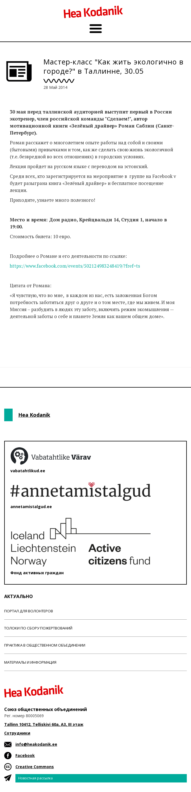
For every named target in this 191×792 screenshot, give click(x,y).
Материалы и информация (30, 662)
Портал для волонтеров (28, 610)
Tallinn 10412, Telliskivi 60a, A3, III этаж (43, 724)
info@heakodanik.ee (36, 744)
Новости (19, 338)
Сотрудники (17, 733)
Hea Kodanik (34, 414)
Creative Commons (34, 766)
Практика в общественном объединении (44, 645)
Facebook (25, 755)
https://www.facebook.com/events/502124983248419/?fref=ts (75, 266)
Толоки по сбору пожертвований (38, 628)
